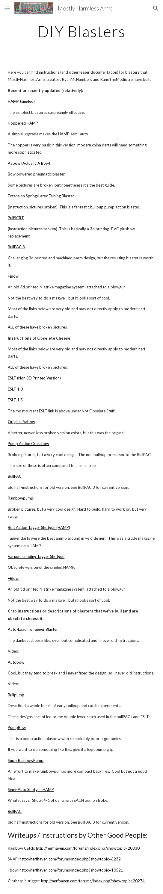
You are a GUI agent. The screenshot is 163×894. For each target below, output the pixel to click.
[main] (81, 31)
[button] (7, 8)
